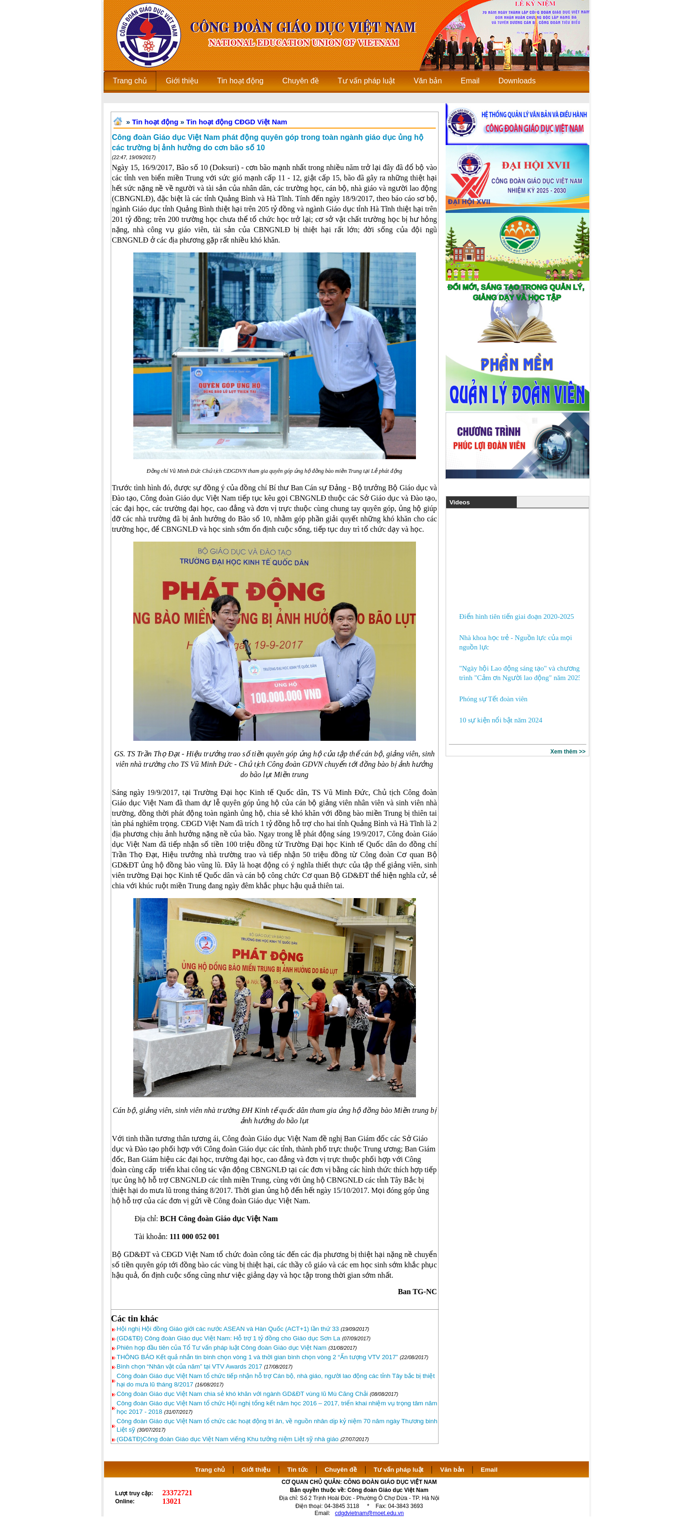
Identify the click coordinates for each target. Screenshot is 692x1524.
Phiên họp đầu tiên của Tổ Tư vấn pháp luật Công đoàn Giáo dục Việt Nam (222, 1347)
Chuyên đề (341, 1469)
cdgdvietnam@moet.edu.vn (369, 1513)
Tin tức (297, 1469)
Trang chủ (210, 1469)
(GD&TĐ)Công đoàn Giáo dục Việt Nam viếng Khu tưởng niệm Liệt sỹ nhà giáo (228, 1439)
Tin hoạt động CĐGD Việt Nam (236, 122)
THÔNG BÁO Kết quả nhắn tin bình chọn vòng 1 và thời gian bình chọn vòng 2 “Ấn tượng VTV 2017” (257, 1357)
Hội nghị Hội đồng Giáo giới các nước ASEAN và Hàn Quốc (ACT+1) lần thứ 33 (229, 1328)
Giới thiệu (256, 1469)
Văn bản (453, 1469)
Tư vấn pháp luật (398, 1469)
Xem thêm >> (568, 751)
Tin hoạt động (155, 122)
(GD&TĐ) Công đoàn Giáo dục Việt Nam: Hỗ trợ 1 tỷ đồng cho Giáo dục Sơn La (229, 1338)
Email (489, 1469)
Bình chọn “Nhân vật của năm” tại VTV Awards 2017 (189, 1366)
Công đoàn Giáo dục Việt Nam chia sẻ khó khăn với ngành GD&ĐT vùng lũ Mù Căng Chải (242, 1393)
